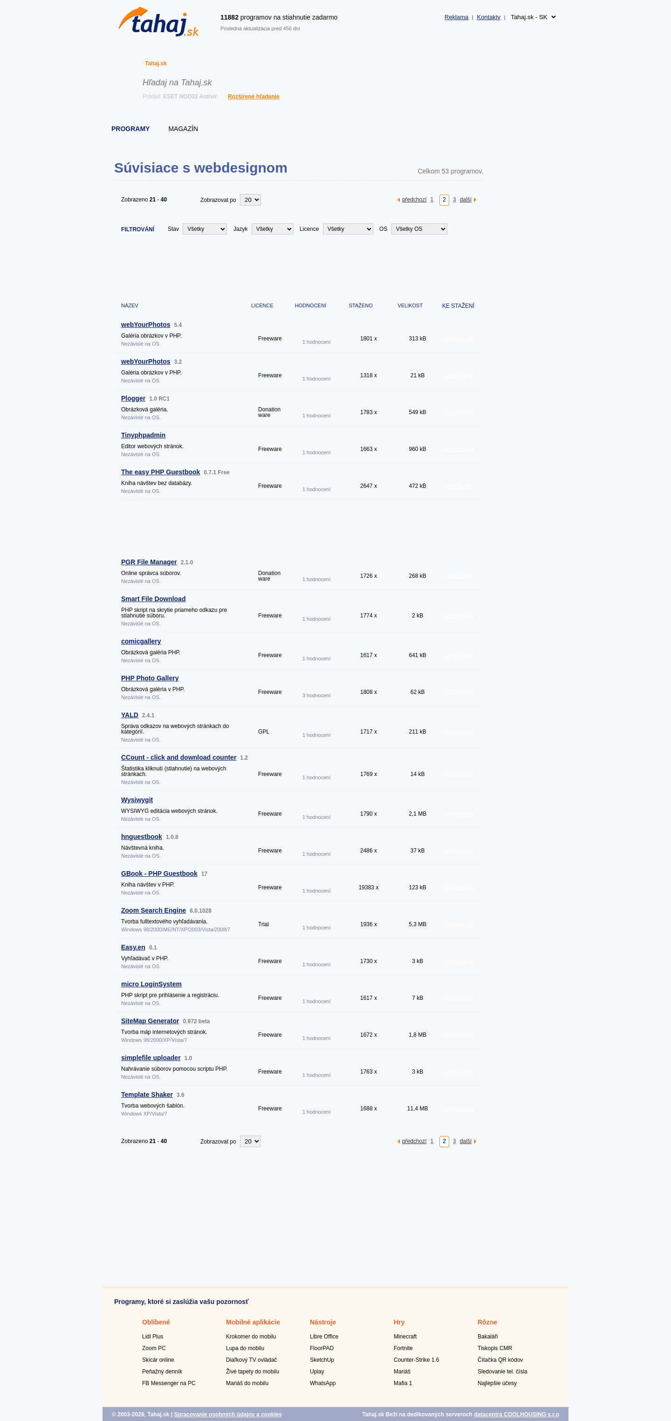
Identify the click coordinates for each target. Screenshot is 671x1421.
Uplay (317, 1371)
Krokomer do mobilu (251, 1336)
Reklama (456, 17)
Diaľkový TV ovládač (251, 1360)
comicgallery (141, 641)
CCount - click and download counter (178, 757)
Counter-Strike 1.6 (416, 1360)
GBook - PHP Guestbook (159, 873)
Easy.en (133, 947)
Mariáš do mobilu (247, 1383)
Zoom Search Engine (153, 910)
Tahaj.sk (156, 63)
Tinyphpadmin (143, 435)
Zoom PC (154, 1348)
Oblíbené (156, 1322)
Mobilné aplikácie (253, 1322)
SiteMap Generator (150, 1021)
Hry (399, 1322)
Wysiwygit (137, 800)
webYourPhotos (146, 324)
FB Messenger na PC (169, 1383)
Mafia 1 (403, 1383)
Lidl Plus (152, 1336)
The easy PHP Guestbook (160, 472)
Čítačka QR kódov (500, 1360)
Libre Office (324, 1336)
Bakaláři (488, 1336)
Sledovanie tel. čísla (502, 1371)
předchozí (414, 199)
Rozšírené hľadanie (254, 96)
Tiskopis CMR (495, 1348)
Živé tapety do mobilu (252, 1371)
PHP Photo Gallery (149, 678)
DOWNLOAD (459, 338)
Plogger (133, 398)
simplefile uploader (151, 1057)
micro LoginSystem (151, 984)
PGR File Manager (149, 562)
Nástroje (323, 1322)
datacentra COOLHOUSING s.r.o (516, 1414)
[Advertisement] (283, 267)
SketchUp (322, 1360)
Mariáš (402, 1371)
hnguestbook (141, 836)
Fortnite (403, 1348)
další (466, 199)
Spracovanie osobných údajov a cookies (227, 1414)
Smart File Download (153, 599)
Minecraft (405, 1336)
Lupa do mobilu (245, 1348)
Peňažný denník (162, 1371)
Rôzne (487, 1322)
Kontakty (488, 17)
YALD (129, 715)
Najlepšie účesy (497, 1383)
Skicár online (158, 1360)
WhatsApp (323, 1383)
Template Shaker (147, 1094)
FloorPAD (322, 1348)
